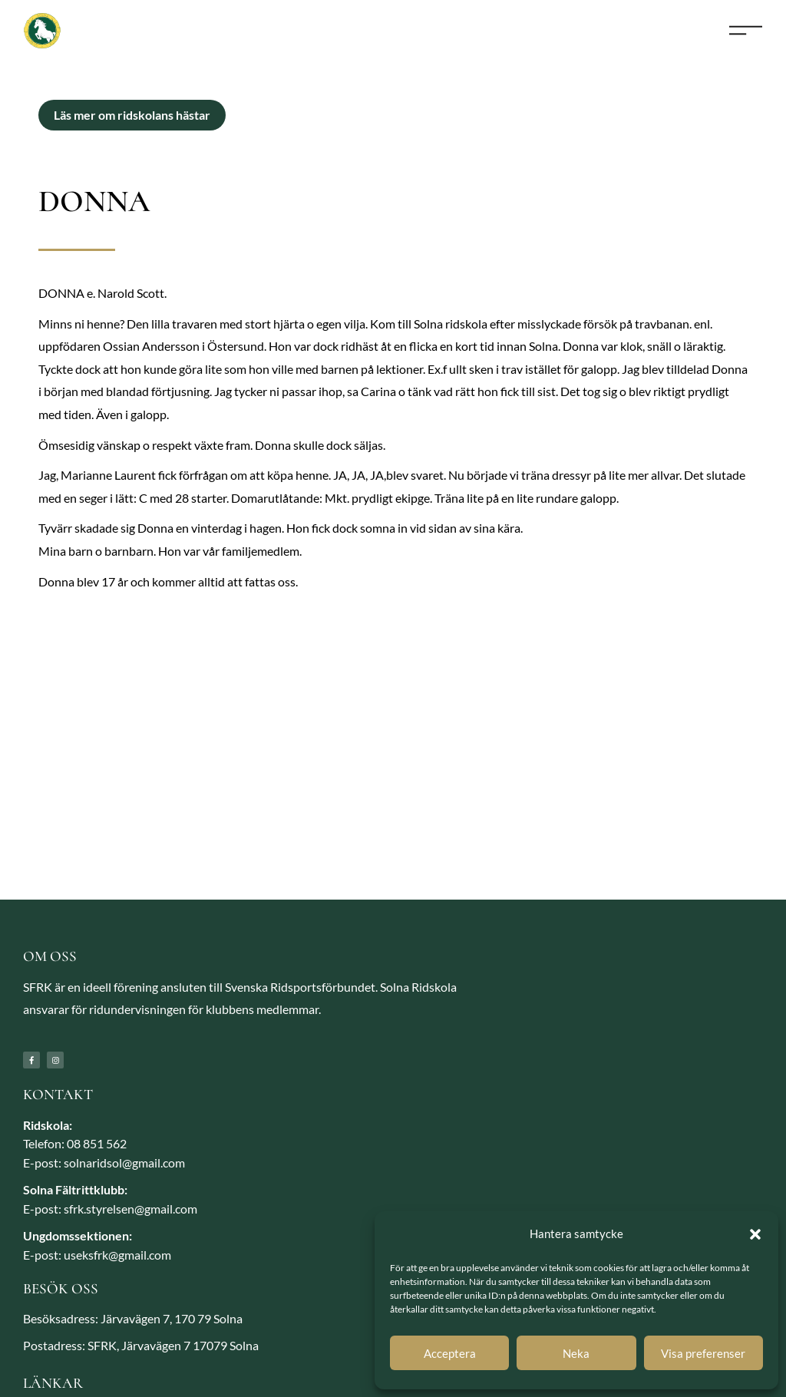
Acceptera (450, 1353)
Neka (576, 1353)
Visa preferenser (703, 1353)
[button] (755, 1234)
